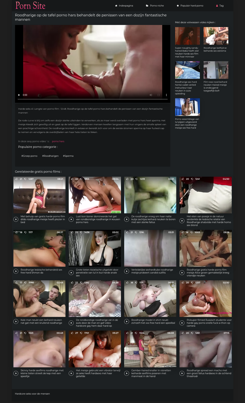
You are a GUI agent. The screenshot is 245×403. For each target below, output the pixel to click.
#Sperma (68, 155)
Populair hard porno (190, 5)
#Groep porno (29, 155)
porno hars (58, 141)
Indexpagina (124, 5)
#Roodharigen (50, 155)
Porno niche (155, 5)
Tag (219, 5)
